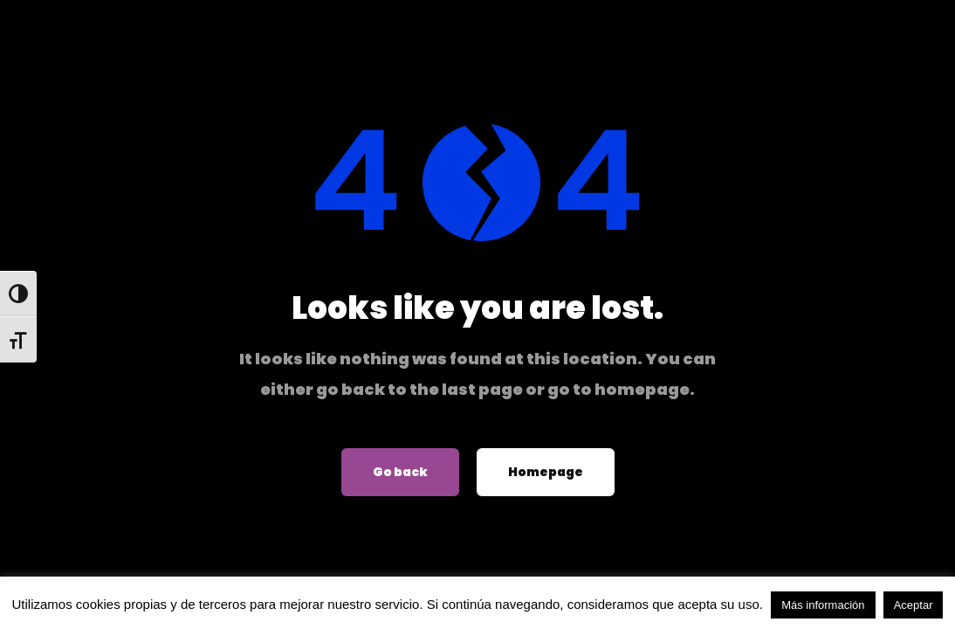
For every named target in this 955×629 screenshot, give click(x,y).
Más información (822, 605)
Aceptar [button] (913, 605)
